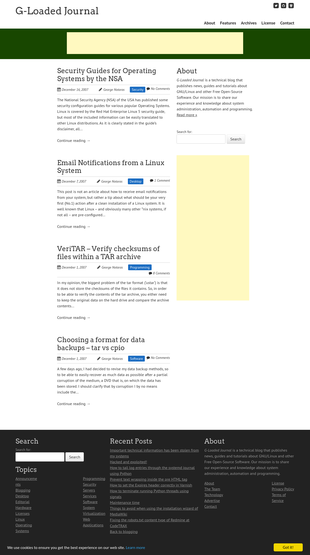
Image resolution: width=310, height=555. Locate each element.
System (89, 507)
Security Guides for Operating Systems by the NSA (106, 75)
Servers (89, 490)
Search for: (184, 132)
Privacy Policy (283, 488)
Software (136, 358)
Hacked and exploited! (128, 461)
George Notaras (114, 89)
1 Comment (162, 180)
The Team (212, 488)
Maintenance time (125, 502)
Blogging (23, 490)
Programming (140, 267)
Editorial (23, 501)
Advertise (212, 500)
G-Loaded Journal (57, 11)
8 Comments (161, 273)
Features (228, 23)
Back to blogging (124, 531)
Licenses (23, 513)
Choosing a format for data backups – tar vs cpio (101, 344)
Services (90, 495)
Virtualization (94, 513)
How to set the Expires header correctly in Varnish (151, 485)
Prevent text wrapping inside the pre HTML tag (148, 479)
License (268, 23)
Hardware (23, 507)
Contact (287, 23)
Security (137, 89)
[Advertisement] (155, 43)
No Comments (160, 88)
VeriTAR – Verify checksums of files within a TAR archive (108, 253)
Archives (249, 23)
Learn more (135, 547)
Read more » (187, 114)
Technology (213, 494)
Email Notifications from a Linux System (110, 167)
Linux (20, 519)
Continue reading (73, 140)
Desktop (136, 181)
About (209, 23)
